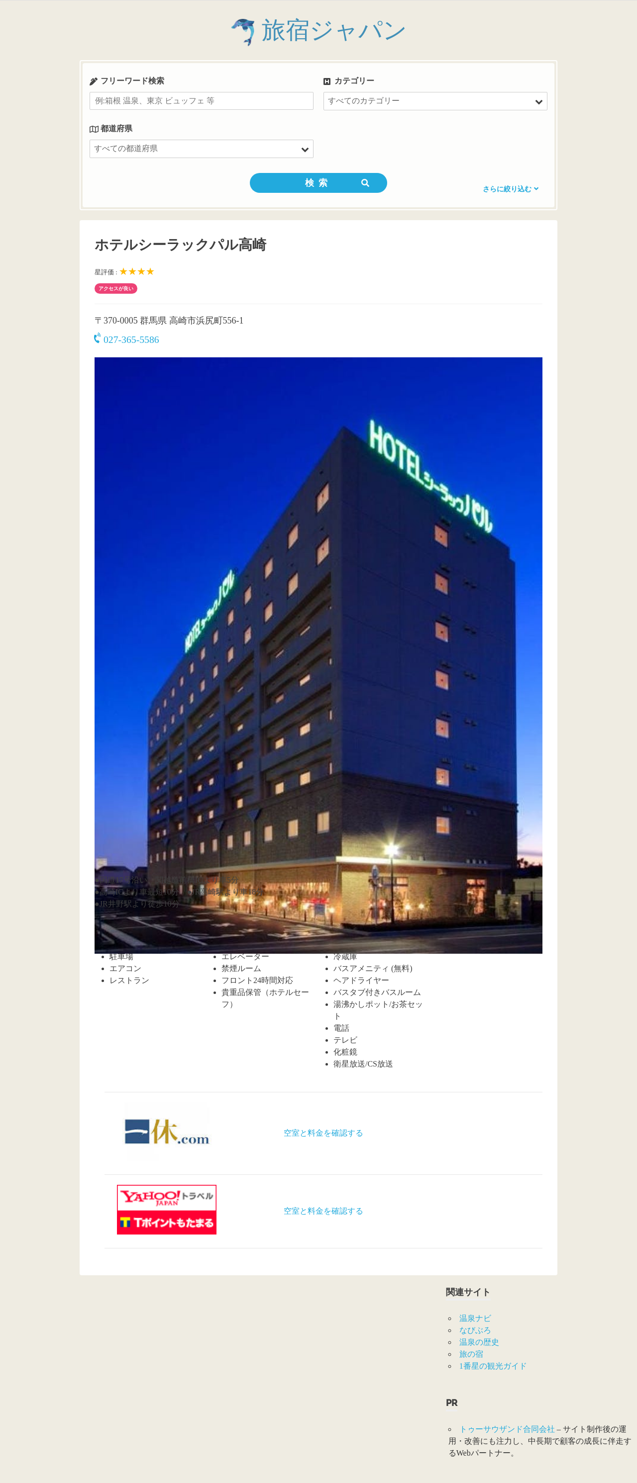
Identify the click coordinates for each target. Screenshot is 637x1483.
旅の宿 (471, 1354)
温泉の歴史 (479, 1342)
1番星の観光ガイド (493, 1366)
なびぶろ (475, 1330)
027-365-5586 (127, 339)
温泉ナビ (475, 1318)
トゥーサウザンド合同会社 (507, 1429)
